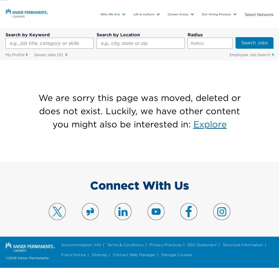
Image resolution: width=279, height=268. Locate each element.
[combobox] (141, 43)
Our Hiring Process (216, 14)
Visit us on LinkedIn (123, 211)
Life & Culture (143, 14)
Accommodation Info (81, 245)
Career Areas (178, 14)
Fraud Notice (73, 254)
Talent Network (258, 14)
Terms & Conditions (125, 245)
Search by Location (118, 34)
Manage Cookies (176, 254)
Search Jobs (254, 42)
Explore (210, 124)
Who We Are (110, 14)
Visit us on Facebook (188, 211)
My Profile (15, 55)
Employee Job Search (250, 55)
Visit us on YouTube (156, 211)
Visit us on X (57, 211)
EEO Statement (202, 245)
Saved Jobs (49, 55)
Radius (195, 34)
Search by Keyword (28, 34)
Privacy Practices (165, 245)
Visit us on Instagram (222, 211)
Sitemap (99, 254)
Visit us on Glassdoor (90, 211)
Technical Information (243, 245)
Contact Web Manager (134, 254)
